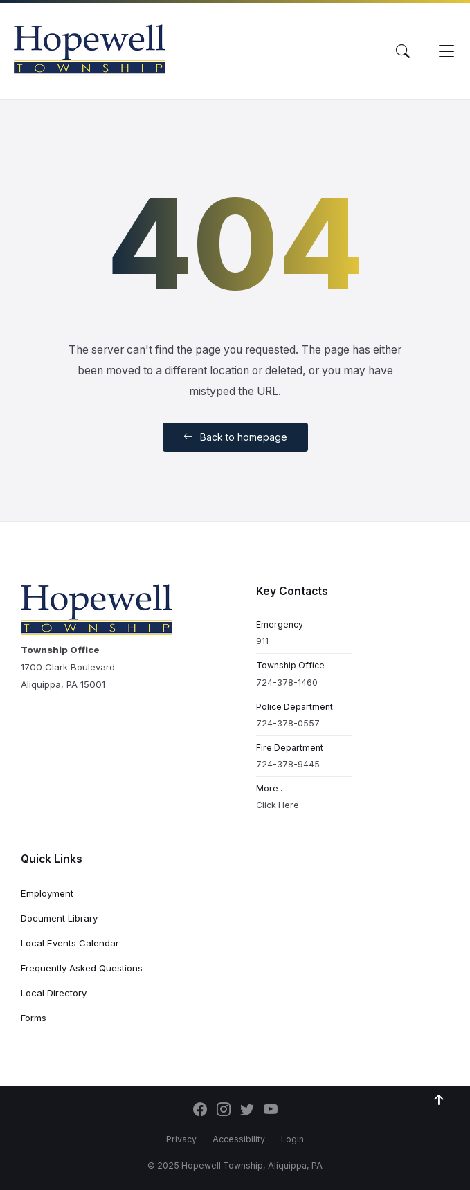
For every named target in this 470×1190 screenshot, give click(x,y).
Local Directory (54, 992)
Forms (33, 1017)
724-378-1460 (287, 682)
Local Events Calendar (70, 943)
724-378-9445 (288, 764)
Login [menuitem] (292, 1139)
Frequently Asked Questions (82, 967)
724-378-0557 (288, 723)
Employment (47, 893)
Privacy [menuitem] (181, 1139)
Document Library (59, 918)
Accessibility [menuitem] (239, 1139)
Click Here (277, 805)
